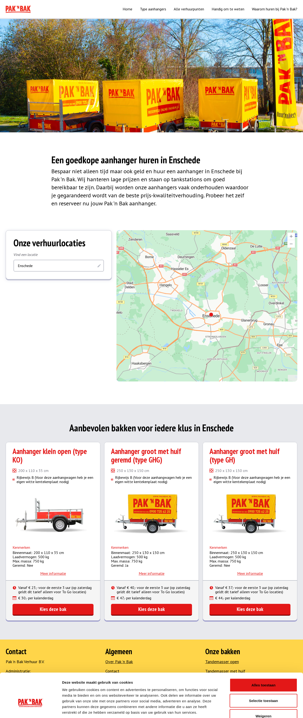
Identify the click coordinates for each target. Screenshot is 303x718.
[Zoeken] (99, 266)
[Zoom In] (291, 236)
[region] (206, 305)
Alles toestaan (263, 656)
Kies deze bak (53, 609)
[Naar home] (18, 9)
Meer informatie (53, 573)
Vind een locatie (25, 254)
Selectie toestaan (263, 672)
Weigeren (263, 687)
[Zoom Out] (291, 244)
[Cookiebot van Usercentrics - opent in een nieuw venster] (30, 708)
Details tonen (256, 709)
